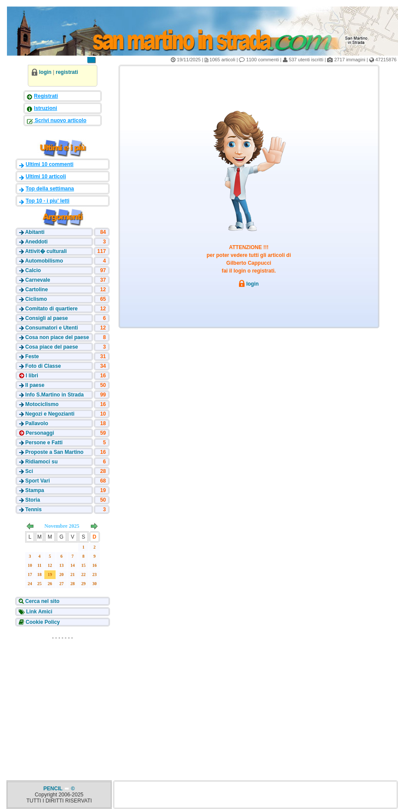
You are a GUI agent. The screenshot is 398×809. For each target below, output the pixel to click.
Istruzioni (45, 108)
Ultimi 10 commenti (49, 164)
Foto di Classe (43, 366)
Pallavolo (36, 423)
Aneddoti (36, 242)
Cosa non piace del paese (57, 337)
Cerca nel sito (42, 601)
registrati (67, 72)
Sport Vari (37, 481)
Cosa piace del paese (51, 347)
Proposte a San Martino (54, 452)
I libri (31, 376)
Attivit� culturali (46, 251)
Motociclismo (42, 404)
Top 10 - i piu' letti (48, 201)
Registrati (46, 96)
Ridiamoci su (41, 462)
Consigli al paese (46, 318)
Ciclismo (36, 299)
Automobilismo (44, 261)
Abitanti (35, 232)
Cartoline (36, 289)
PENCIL (53, 789)
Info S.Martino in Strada (54, 395)
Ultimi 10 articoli (46, 176)
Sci (29, 471)
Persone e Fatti (44, 442)
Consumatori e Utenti (51, 328)
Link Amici (39, 612)
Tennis (33, 509)
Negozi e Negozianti (49, 414)
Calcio (33, 270)
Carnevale (37, 280)
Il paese (34, 385)
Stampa (34, 490)
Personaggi (39, 433)
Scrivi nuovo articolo (59, 120)
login (45, 72)
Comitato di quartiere (51, 309)
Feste (32, 356)
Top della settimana (50, 189)
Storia (32, 500)
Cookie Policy (42, 622)
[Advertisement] (62, 698)
